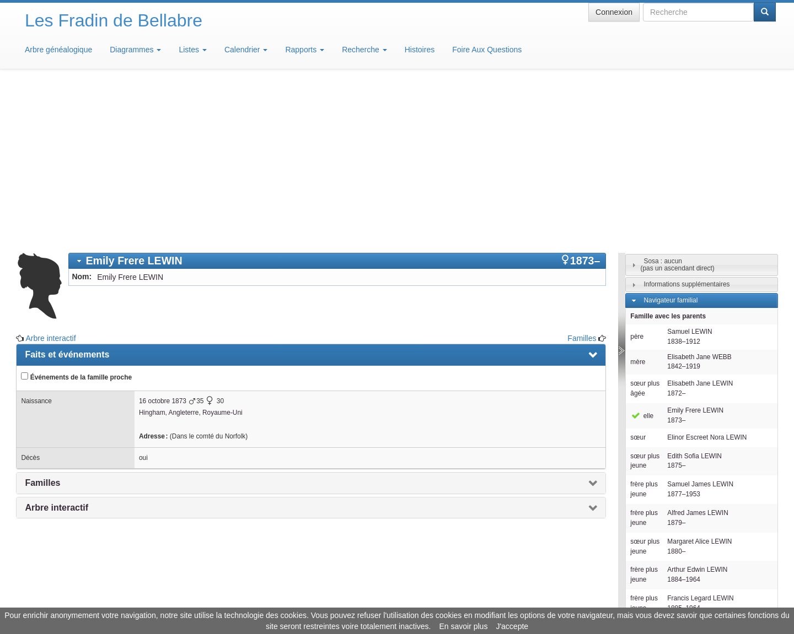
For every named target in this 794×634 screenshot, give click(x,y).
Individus (656, 509)
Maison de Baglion (446, 601)
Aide (399, 601)
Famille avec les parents (668, 154)
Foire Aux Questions (487, 49)
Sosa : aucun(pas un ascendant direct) (678, 102)
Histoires (419, 49)
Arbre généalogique (58, 49)
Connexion (614, 12)
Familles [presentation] (42, 321)
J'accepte (512, 626)
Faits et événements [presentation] (67, 192)
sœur (638, 275)
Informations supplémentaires (686, 122)
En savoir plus (463, 626)
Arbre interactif (51, 176)
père (636, 174)
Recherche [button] (364, 49)
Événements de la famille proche (76, 214)
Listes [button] (192, 49)
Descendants (662, 493)
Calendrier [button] (245, 49)
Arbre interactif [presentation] (56, 345)
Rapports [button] (304, 49)
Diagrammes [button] (135, 49)
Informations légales (350, 601)
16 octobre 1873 (162, 239)
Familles (581, 176)
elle (641, 254)
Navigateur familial (670, 138)
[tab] (337, 99)
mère (637, 200)
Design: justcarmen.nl (743, 571)
